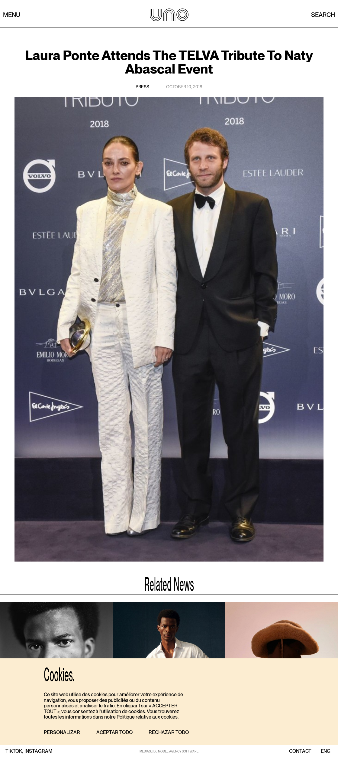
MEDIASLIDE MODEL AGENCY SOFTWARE (169, 751)
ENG (325, 751)
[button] (62, 733)
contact (300, 751)
